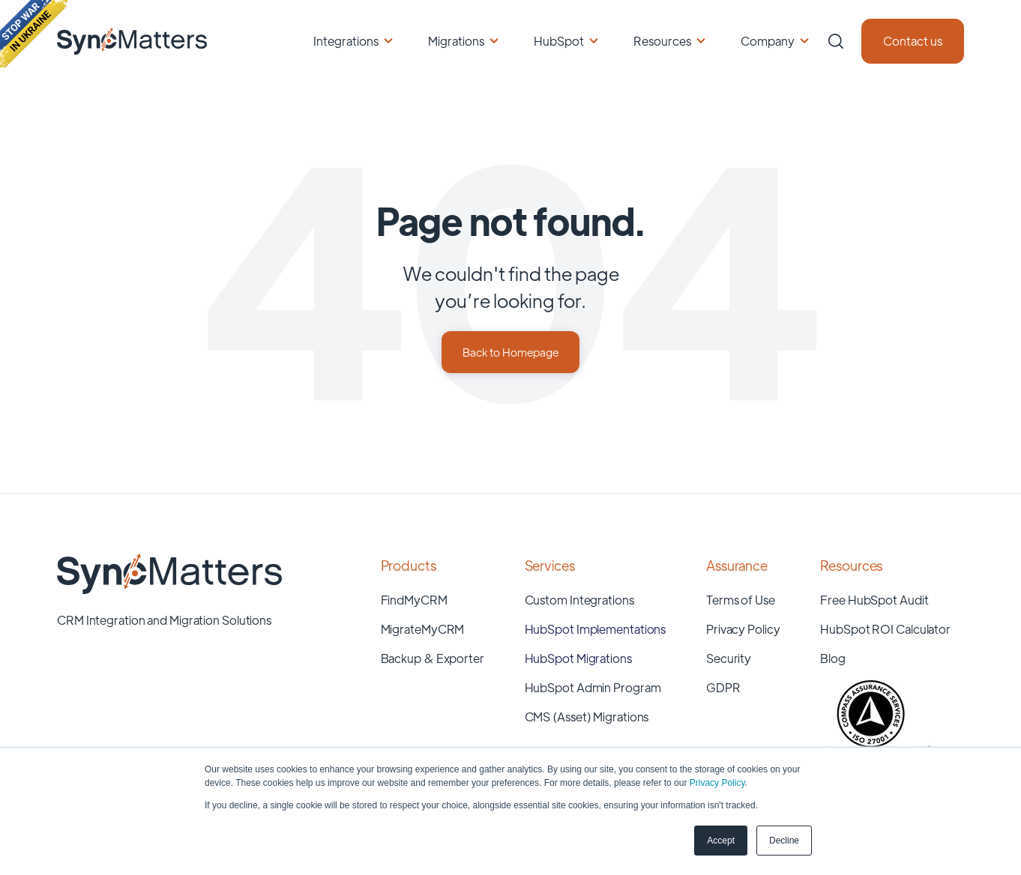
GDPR (723, 687)
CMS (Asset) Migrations (587, 716)
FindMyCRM (414, 600)
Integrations (346, 41)
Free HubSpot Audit (874, 600)
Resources (662, 41)
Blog (833, 658)
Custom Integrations (579, 600)
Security (728, 658)
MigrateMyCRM (423, 629)
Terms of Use (740, 600)
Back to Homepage (510, 352)
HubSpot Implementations (595, 629)
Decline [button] (784, 840)
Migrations (456, 41)
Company (768, 41)
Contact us (912, 41)
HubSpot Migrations (578, 658)
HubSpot (559, 41)
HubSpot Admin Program (593, 687)
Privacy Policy (717, 783)
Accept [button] (721, 840)
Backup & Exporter (432, 658)
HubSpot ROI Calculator (885, 629)
